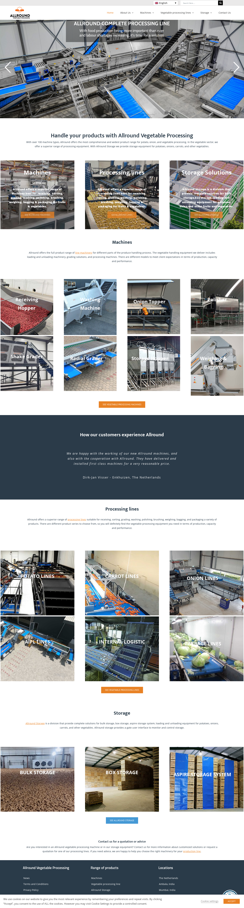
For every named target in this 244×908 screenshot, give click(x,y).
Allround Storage (35, 723)
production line (192, 851)
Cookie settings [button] (209, 901)
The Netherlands (168, 878)
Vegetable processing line (105, 884)
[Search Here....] (199, 3)
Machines (96, 878)
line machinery (83, 252)
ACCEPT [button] (232, 901)
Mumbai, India (167, 890)
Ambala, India (167, 884)
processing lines (77, 519)
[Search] (220, 3)
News (26, 878)
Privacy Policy (30, 890)
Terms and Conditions (35, 884)
